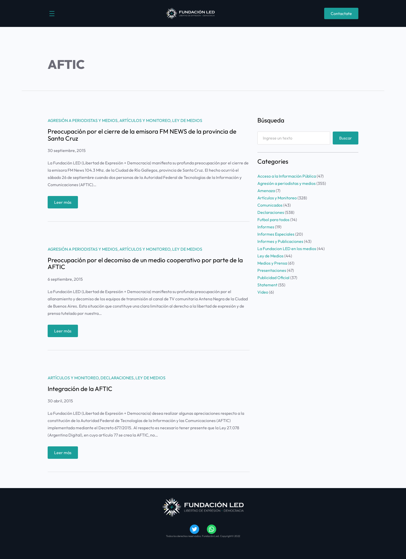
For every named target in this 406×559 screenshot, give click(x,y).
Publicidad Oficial (273, 277)
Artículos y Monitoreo (144, 120)
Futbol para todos (273, 219)
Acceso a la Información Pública (286, 176)
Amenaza (266, 190)
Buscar (345, 138)
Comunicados (269, 205)
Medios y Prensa (272, 263)
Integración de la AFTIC (80, 388)
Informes (265, 226)
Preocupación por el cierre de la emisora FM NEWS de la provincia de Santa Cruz (142, 135)
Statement (267, 284)
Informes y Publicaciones (280, 241)
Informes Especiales (275, 234)
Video (262, 292)
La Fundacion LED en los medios (286, 248)
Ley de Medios (187, 120)
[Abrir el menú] (52, 13)
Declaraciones (117, 377)
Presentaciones (271, 270)
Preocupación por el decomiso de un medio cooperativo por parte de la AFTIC (145, 263)
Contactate (341, 13)
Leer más (64, 203)
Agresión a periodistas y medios (83, 120)
